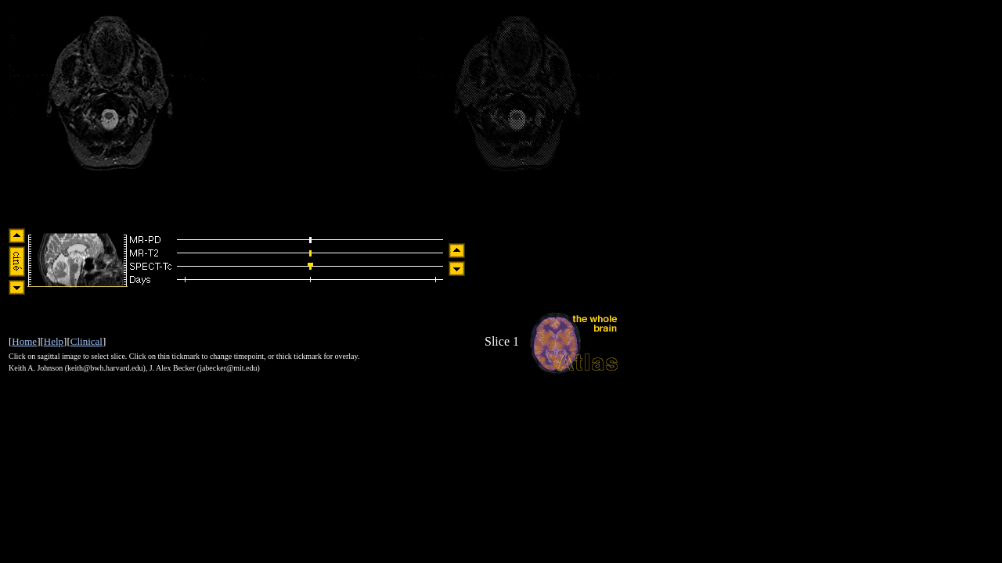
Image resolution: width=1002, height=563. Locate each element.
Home (24, 341)
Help (53, 341)
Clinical (86, 341)
